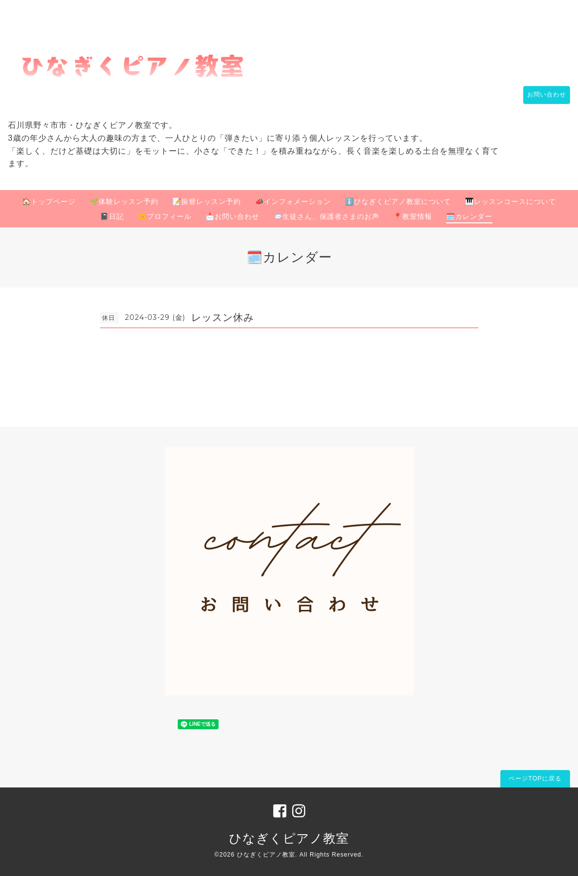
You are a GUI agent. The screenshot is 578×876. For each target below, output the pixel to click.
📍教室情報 (412, 216)
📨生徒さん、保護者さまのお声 (326, 216)
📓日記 (112, 216)
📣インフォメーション (293, 201)
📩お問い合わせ (232, 216)
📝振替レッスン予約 (206, 201)
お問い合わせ (541, 95)
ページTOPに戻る (535, 778)
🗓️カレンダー (469, 216)
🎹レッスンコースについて (510, 201)
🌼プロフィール (165, 216)
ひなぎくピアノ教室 (289, 838)
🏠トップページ (49, 201)
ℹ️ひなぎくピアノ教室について (398, 201)
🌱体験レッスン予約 (124, 201)
